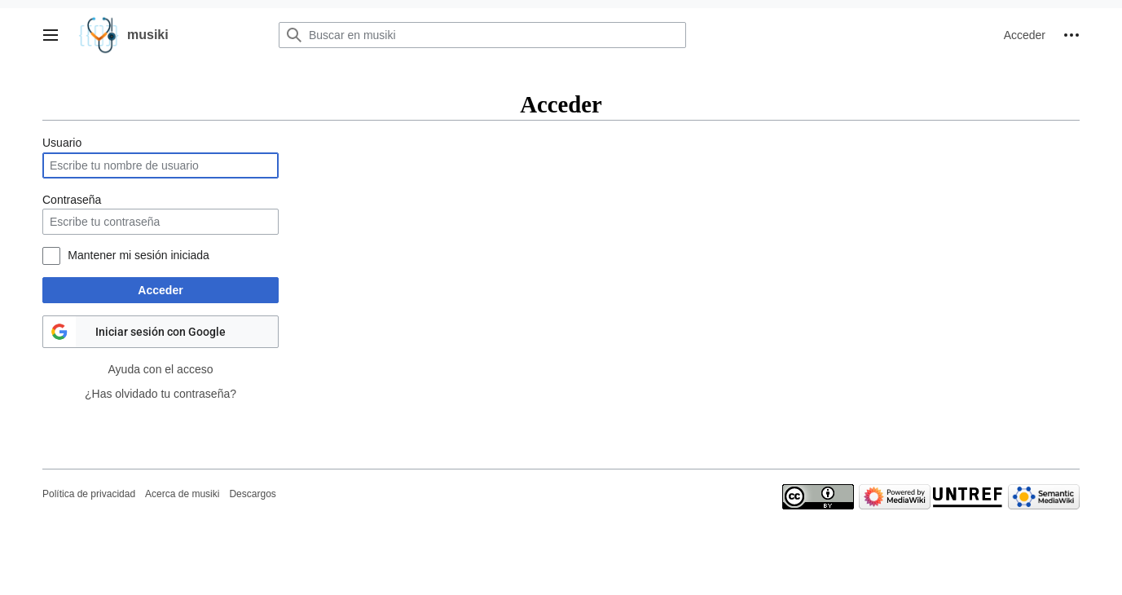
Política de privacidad (88, 494)
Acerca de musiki (182, 494)
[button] (50, 35)
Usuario (61, 142)
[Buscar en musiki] (482, 35)
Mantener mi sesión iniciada (138, 255)
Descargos (252, 494)
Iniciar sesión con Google (160, 331)
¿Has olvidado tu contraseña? (160, 393)
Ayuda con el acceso (160, 369)
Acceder (160, 290)
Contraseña (71, 199)
